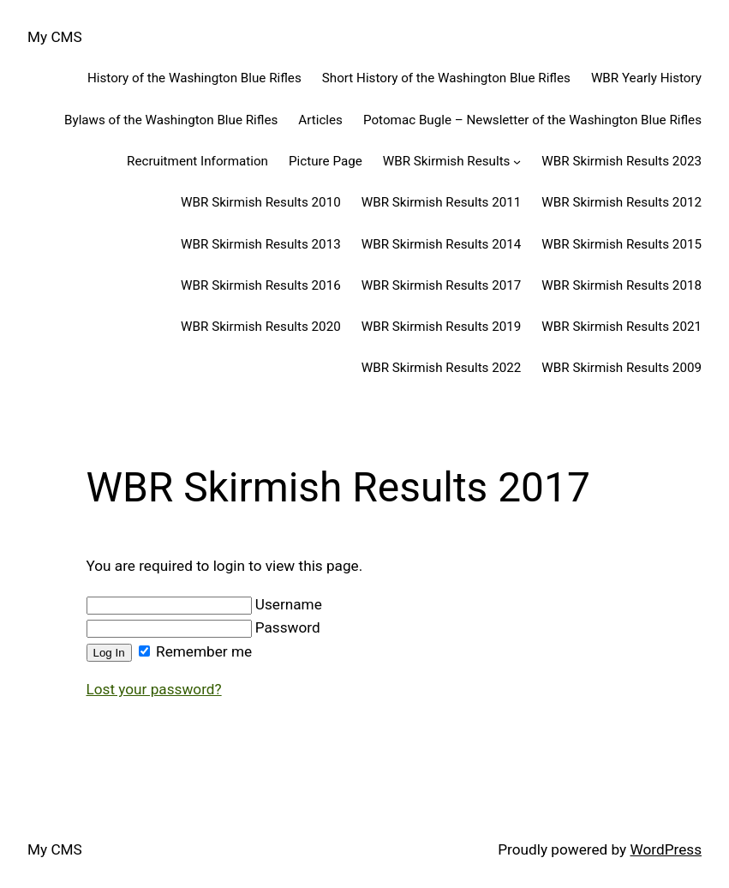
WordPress (666, 849)
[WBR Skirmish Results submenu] (517, 161)
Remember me (195, 651)
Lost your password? (154, 689)
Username (204, 604)
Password (203, 627)
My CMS (54, 36)
